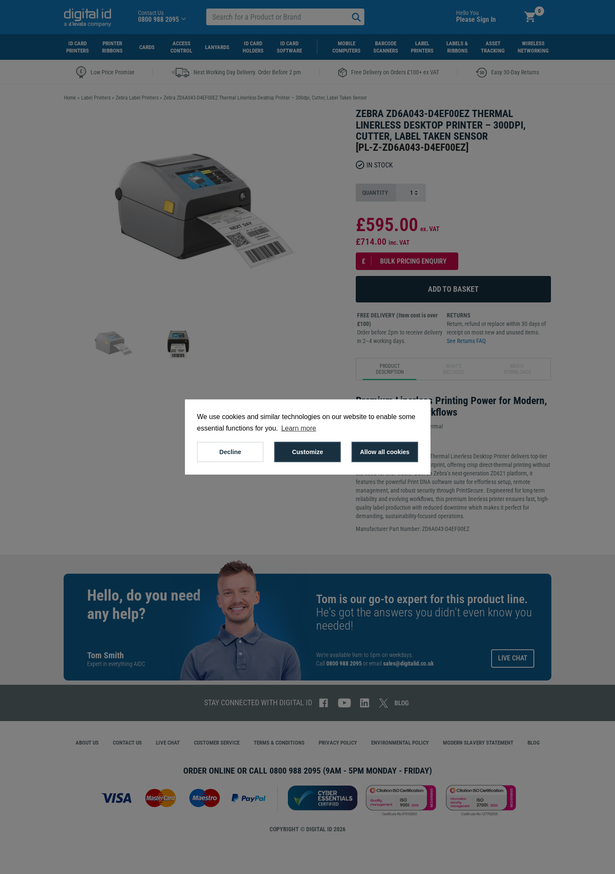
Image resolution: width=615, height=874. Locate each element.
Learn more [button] (298, 428)
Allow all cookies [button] (385, 452)
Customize (307, 452)
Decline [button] (230, 452)
